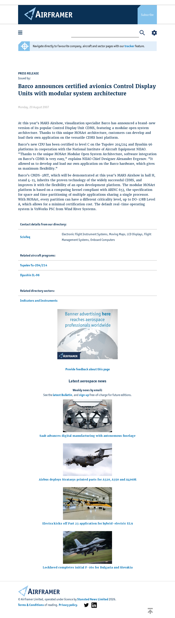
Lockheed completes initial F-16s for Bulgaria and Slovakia (88, 567)
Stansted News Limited (92, 599)
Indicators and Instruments (39, 300)
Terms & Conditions (31, 605)
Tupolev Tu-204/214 (33, 265)
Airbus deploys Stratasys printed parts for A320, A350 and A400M (87, 479)
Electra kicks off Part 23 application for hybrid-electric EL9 (87, 523)
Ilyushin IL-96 (30, 275)
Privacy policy (68, 605)
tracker (129, 46)
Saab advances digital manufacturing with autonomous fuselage (87, 436)
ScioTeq (25, 237)
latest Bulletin (62, 395)
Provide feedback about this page (87, 369)
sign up (84, 395)
